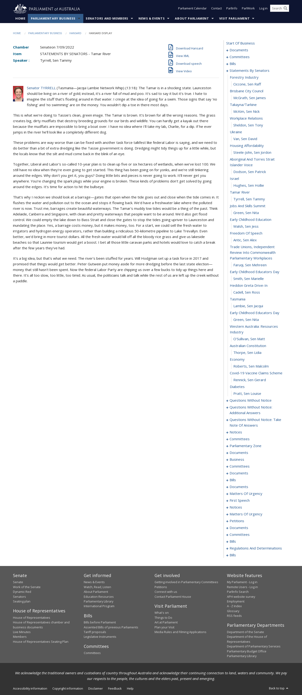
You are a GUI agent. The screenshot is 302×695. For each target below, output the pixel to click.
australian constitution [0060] (248, 345)
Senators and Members (107, 18)
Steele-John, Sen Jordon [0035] (252, 152)
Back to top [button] (279, 688)
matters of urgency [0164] (246, 514)
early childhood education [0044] (250, 219)
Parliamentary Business (53, 18)
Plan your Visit (164, 627)
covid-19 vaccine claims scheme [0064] (256, 373)
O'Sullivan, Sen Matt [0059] (249, 339)
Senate (18, 582)
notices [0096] (236, 432)
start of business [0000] (240, 43)
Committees (92, 653)
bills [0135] (233, 480)
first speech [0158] (240, 500)
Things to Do (163, 617)
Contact (216, 9)
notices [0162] (236, 507)
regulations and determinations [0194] (256, 548)
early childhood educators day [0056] (254, 313)
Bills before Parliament (100, 622)
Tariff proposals (95, 632)
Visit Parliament (234, 18)
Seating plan (21, 601)
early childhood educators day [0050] (254, 272)
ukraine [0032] (236, 132)
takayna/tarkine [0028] (243, 104)
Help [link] (130, 689)
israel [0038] (234, 178)
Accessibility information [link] (30, 689)
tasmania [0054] (237, 299)
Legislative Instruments (100, 637)
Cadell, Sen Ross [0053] (246, 292)
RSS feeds (234, 616)
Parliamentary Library (98, 601)
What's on (162, 613)
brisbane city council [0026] (246, 91)
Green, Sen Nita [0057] (246, 319)
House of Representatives (31, 617)
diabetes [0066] (237, 386)
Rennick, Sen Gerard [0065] (249, 380)
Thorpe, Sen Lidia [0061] (247, 352)
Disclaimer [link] (95, 689)
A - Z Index (234, 606)
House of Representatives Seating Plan (40, 641)
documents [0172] (239, 527)
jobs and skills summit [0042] (247, 206)
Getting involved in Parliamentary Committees (186, 582)
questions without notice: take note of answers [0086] (255, 422)
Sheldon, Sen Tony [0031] (248, 125)
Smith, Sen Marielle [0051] (248, 278)
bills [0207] (233, 555)
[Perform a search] (285, 8)
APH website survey (241, 596)
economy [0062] (237, 359)
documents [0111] (239, 452)
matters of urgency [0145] (246, 493)
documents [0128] (239, 473)
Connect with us (166, 592)
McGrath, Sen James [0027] (249, 98)
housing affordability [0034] (247, 145)
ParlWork (248, 9)
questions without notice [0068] (251, 400)
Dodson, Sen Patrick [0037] (249, 172)
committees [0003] (240, 57)
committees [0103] (240, 439)
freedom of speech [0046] (246, 233)
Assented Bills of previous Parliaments (111, 627)
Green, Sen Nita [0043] (246, 212)
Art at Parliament (166, 622)
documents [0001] (239, 50)
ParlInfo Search (238, 592)
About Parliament (192, 18)
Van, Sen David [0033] (245, 139)
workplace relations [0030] (246, 118)
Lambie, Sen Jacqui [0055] (248, 306)
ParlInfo (231, 9)
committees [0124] (240, 466)
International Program (99, 606)
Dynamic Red (22, 592)
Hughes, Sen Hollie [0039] (248, 185)
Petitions (161, 587)
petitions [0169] (237, 521)
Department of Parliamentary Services (254, 646)
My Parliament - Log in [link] (242, 582)
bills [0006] (233, 63)
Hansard (75, 33)
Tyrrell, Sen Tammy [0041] (249, 199)
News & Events (151, 18)
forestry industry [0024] (244, 77)
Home (20, 18)
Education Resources (99, 596)
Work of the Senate (27, 587)
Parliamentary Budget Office (246, 651)
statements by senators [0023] (249, 70)
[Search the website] (279, 8)
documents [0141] (239, 487)
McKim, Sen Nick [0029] (246, 111)
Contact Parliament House (173, 596)
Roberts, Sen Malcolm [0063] (251, 366)
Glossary (233, 611)
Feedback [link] (115, 689)
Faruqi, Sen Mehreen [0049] (250, 265)
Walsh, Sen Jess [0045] (246, 226)
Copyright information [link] (67, 689)
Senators (19, 596)
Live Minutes (22, 632)
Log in (263, 9)
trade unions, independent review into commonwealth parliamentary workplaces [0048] (253, 253)
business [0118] (237, 459)
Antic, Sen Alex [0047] (245, 240)
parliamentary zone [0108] (245, 446)
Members (20, 637)
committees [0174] (240, 534)
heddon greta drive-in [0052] (249, 285)
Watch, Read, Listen (97, 587)
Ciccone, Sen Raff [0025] (247, 84)
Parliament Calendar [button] (192, 9)
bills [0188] (233, 541)
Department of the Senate (245, 632)
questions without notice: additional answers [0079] (251, 410)
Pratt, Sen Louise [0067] (247, 393)
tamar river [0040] (240, 192)
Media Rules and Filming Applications (180, 632)
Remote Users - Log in (242, 587)
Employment (235, 601)
